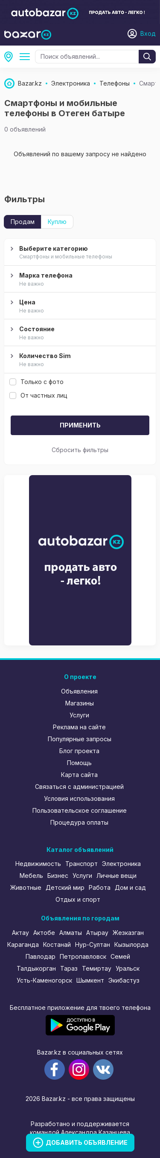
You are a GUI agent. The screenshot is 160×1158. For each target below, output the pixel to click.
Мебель (31, 875)
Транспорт (81, 863)
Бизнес (57, 875)
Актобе (44, 932)
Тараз (69, 968)
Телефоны (26, 56)
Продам (23, 221)
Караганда (23, 944)
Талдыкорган (36, 968)
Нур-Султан (92, 944)
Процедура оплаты (79, 822)
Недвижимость (38, 863)
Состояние (79, 333)
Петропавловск (83, 956)
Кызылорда (131, 944)
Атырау (97, 932)
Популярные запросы (79, 738)
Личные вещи (116, 875)
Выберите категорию (79, 253)
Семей (120, 956)
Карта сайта (79, 774)
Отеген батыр (11, 56)
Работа (100, 887)
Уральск (128, 968)
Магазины (79, 703)
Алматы (70, 932)
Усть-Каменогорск (44, 980)
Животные (25, 887)
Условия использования (79, 798)
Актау (20, 932)
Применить (80, 425)
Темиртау (96, 968)
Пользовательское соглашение (79, 810)
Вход (148, 33)
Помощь (79, 762)
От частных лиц (38, 395)
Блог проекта (79, 750)
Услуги (79, 715)
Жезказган (128, 932)
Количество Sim (79, 360)
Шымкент (90, 980)
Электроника (121, 863)
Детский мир (65, 887)
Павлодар (40, 956)
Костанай (57, 944)
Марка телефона (79, 280)
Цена (79, 306)
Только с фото (36, 381)
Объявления (79, 691)
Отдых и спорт (77, 899)
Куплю (57, 221)
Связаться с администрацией (79, 786)
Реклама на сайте (79, 727)
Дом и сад (130, 887)
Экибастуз (124, 980)
